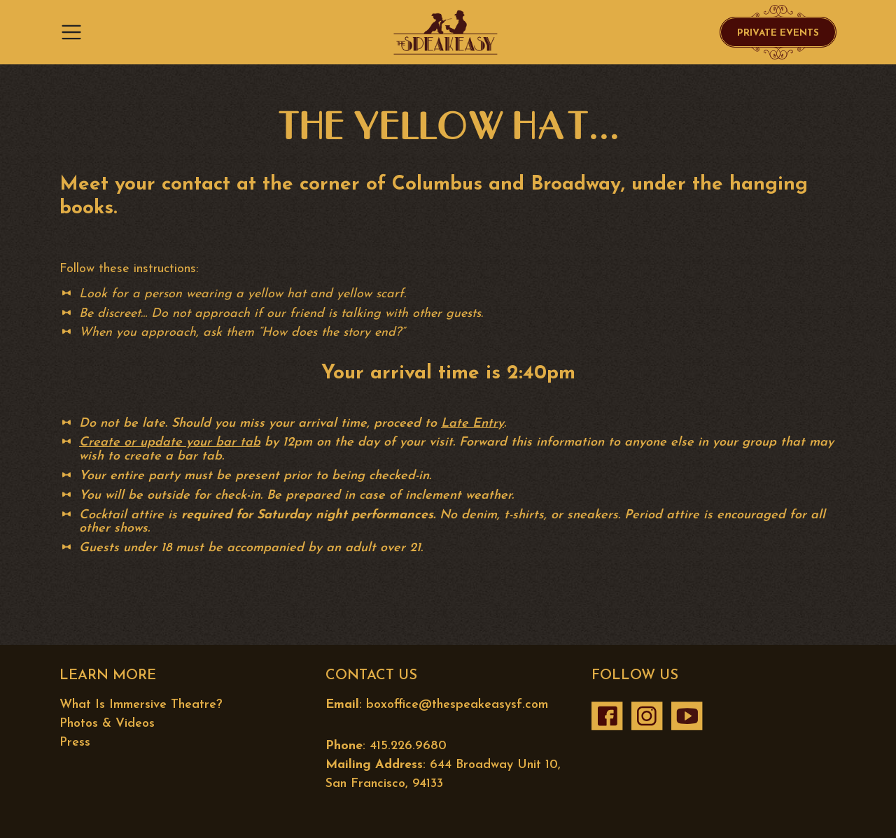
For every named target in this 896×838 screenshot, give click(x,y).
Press (74, 742)
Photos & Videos (107, 723)
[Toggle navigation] (75, 32)
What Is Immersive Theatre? (141, 704)
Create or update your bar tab (169, 442)
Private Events (778, 33)
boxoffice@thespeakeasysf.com (457, 704)
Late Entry (472, 423)
